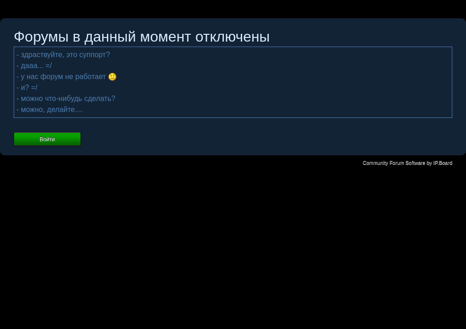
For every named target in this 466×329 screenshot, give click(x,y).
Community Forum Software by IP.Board (407, 162)
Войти (47, 139)
